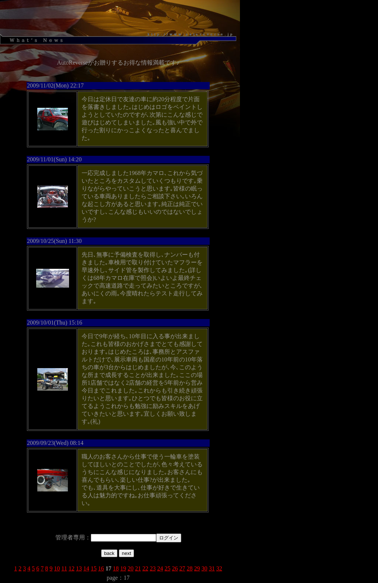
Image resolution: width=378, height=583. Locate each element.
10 (57, 568)
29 (197, 568)
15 (94, 568)
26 (175, 568)
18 (116, 568)
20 (131, 568)
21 (138, 568)
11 (64, 568)
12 (72, 568)
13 (79, 568)
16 (101, 568)
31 (212, 568)
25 (168, 568)
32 (219, 568)
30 (204, 568)
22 (145, 568)
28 (190, 568)
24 (160, 568)
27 (182, 568)
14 (86, 568)
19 (123, 568)
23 (153, 568)
